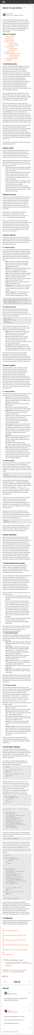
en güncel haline (13, 970)
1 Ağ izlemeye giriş (10, 36)
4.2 (4, 307)
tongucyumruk (9, 13)
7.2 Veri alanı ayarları (13, 57)
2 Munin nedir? (9, 38)
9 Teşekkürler (8, 60)
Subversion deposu (7, 971)
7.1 (4, 633)
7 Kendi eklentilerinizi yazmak (12, 53)
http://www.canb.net (8, 954)
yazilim (6, 976)
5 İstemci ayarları (9, 46)
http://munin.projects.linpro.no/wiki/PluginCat (14, 940)
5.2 (4, 460)
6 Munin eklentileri (9, 52)
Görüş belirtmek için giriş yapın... (11, 1031)
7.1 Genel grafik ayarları (14, 55)
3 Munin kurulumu (9, 40)
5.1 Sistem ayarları (12, 48)
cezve (9, 1010)
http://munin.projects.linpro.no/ (10, 930)
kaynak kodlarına (22, 970)
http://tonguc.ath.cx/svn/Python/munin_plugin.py (15, 949)
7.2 (4, 685)
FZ (8, 992)
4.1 (4, 247)
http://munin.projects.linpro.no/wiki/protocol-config (15, 945)
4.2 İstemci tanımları (13, 45)
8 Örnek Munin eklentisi (11, 58)
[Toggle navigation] (30, 2)
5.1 (4, 391)
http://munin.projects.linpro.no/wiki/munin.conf (14, 935)
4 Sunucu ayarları (9, 41)
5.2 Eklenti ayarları (12, 50)
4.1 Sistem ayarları (12, 43)
